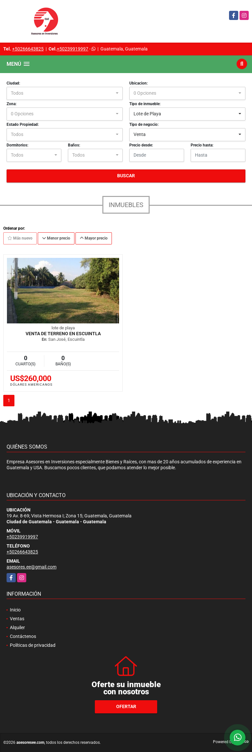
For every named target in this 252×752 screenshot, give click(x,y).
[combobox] (65, 93)
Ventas (17, 618)
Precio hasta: (202, 145)
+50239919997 (72, 48)
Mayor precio (94, 238)
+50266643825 (28, 48)
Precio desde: (141, 145)
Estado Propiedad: (23, 124)
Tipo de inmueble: (144, 104)
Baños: (74, 145)
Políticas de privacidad (32, 645)
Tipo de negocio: (143, 124)
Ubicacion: (138, 83)
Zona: (11, 104)
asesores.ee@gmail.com (31, 566)
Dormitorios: (17, 145)
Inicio (15, 609)
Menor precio (56, 238)
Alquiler (17, 627)
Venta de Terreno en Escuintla (63, 333)
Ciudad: (13, 83)
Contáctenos (23, 636)
